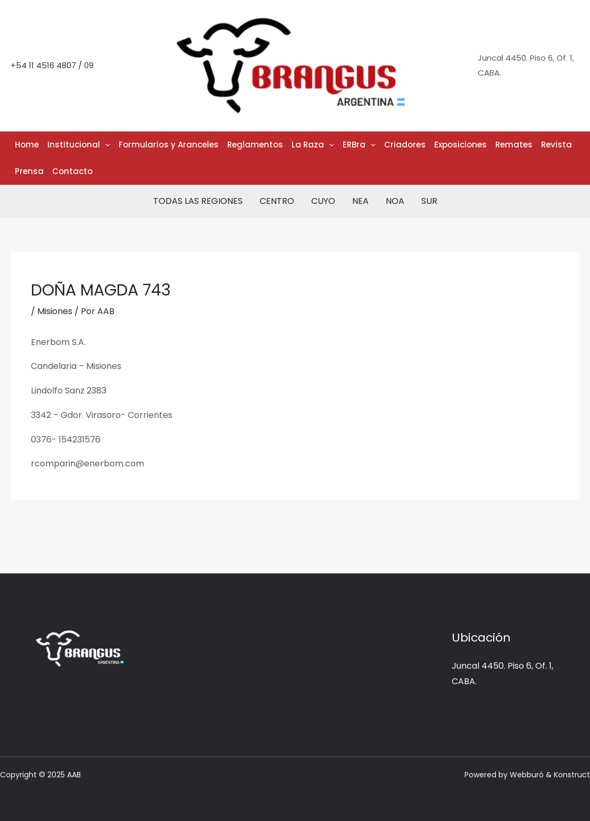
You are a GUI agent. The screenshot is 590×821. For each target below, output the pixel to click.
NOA (395, 201)
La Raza (313, 144)
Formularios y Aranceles (169, 144)
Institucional (78, 144)
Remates (514, 144)
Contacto (72, 171)
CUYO (323, 201)
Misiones (54, 311)
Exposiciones (460, 144)
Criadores (405, 144)
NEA (360, 201)
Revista (556, 144)
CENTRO (277, 201)
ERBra (359, 144)
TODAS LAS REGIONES (198, 201)
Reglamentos (255, 144)
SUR (429, 201)
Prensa (29, 171)
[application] (105, 144)
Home (27, 144)
